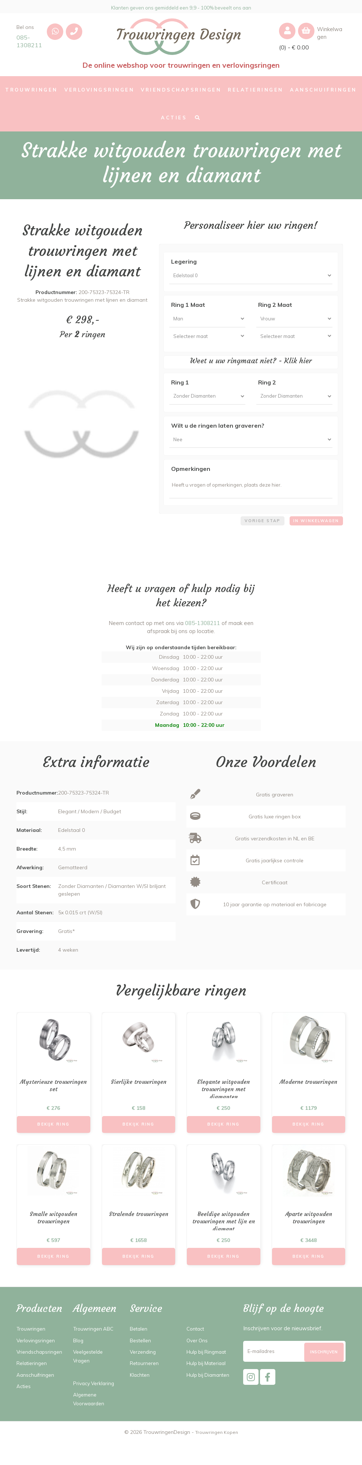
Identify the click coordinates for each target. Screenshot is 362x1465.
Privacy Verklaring (95, 1405)
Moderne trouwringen (308, 1099)
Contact (196, 1350)
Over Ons (198, 1362)
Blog (79, 1362)
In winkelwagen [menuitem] (314, 536)
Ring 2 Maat (275, 307)
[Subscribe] (324, 1377)
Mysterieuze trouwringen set (53, 1103)
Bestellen (142, 1362)
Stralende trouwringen (138, 1234)
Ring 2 (267, 389)
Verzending (144, 1374)
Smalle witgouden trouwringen (53, 1238)
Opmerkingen (190, 480)
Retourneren (146, 1385)
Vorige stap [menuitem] (256, 536)
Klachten (141, 1396)
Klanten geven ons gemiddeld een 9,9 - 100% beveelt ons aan (181, 6)
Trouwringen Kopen (216, 1454)
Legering (184, 261)
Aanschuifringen (36, 1405)
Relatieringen (33, 1394)
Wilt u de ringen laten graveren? (217, 435)
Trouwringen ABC (95, 1350)
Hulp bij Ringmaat (209, 1374)
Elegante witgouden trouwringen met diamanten (223, 1107)
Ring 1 (180, 389)
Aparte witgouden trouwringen (308, 1238)
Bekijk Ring (53, 1142)
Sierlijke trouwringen (138, 1099)
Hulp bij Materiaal (208, 1385)
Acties (24, 1417)
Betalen (140, 1350)
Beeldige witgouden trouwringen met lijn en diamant (223, 1242)
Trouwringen (32, 1350)
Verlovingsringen (37, 1362)
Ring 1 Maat (188, 307)
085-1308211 (29, 41)
